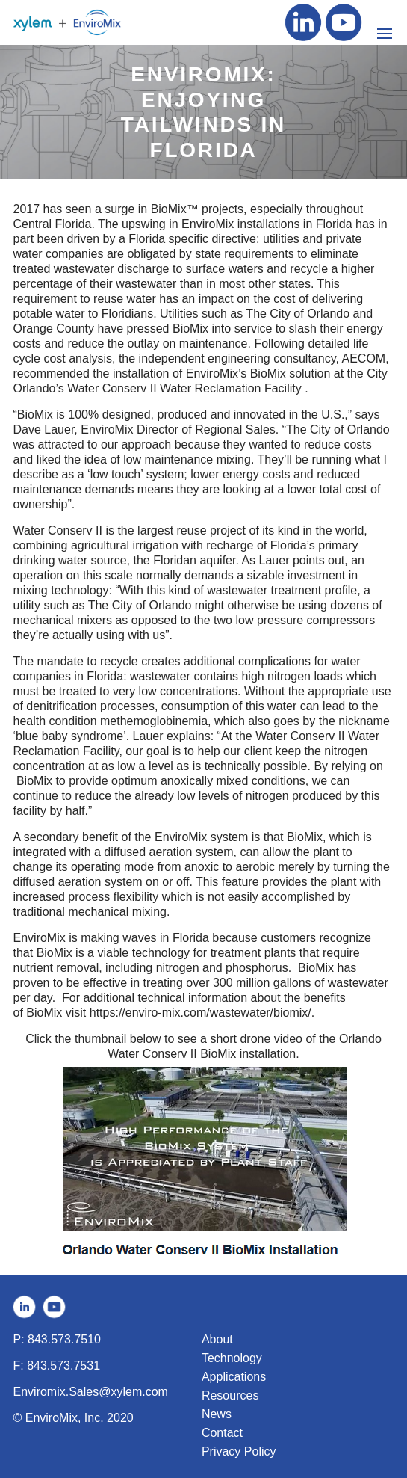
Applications (234, 1376)
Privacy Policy (239, 1451)
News (217, 1414)
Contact (222, 1432)
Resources (230, 1395)
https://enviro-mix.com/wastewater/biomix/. (202, 1012)
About (217, 1339)
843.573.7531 (63, 1365)
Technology (232, 1358)
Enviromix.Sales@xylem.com (90, 1391)
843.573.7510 (64, 1339)
